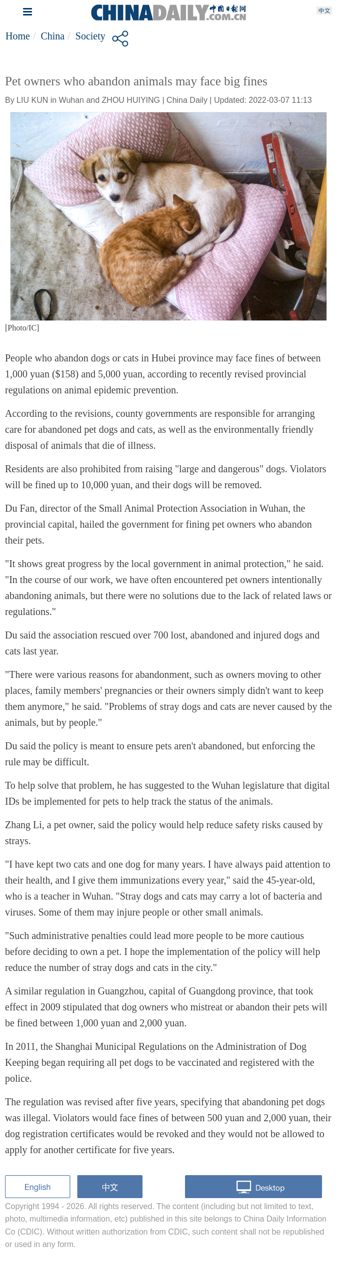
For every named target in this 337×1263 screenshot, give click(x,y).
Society (91, 35)
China (52, 35)
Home (18, 35)
